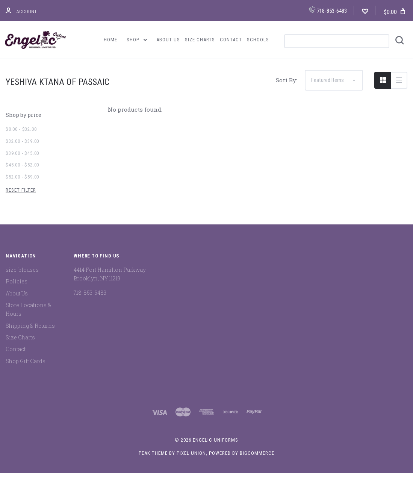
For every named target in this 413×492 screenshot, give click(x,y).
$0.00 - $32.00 (21, 148)
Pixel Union (191, 472)
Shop (137, 39)
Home (110, 39)
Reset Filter (21, 209)
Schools (258, 39)
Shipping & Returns (30, 344)
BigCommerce (257, 472)
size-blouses (22, 288)
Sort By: (286, 99)
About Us (168, 39)
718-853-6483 (328, 10)
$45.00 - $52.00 (22, 184)
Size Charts (200, 39)
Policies (16, 300)
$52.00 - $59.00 (22, 196)
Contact (231, 39)
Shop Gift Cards (25, 379)
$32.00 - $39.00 (22, 160)
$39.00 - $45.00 (22, 172)
